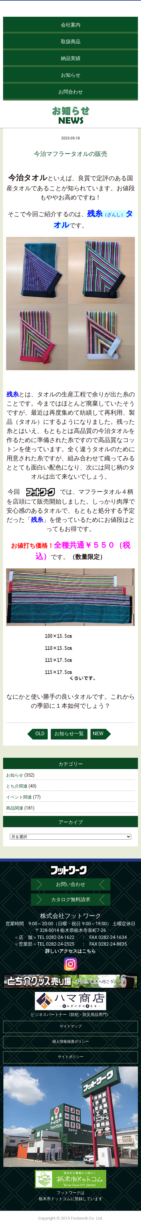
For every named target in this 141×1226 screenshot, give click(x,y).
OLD (39, 733)
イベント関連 (19, 797)
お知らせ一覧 (69, 733)
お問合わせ (70, 92)
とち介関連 (17, 786)
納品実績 (70, 58)
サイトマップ (71, 1026)
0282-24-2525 (60, 944)
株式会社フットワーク (70, 915)
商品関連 (14, 808)
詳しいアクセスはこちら (70, 951)
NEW (98, 733)
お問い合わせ (70, 884)
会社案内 (70, 25)
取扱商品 (70, 41)
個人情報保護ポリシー (70, 1041)
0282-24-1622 (60, 937)
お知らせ (70, 75)
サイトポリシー (70, 1057)
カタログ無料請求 (70, 899)
